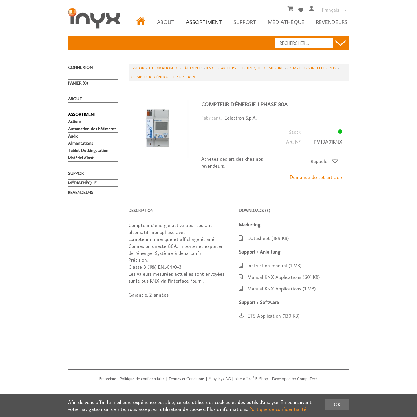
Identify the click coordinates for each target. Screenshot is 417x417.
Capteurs (227, 68)
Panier (78, 83)
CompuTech (307, 378)
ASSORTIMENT (204, 21)
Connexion (80, 67)
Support (244, 21)
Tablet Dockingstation (88, 150)
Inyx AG (224, 378)
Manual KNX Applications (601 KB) (279, 277)
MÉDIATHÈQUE (286, 21)
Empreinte (107, 378)
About (165, 21)
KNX (210, 68)
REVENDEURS (332, 21)
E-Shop (137, 68)
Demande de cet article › (316, 177)
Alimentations (80, 143)
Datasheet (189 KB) (264, 238)
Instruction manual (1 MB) (270, 265)
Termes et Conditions (187, 378)
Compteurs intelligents (311, 68)
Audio (73, 136)
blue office (244, 378)
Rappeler (324, 161)
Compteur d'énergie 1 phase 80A (163, 77)
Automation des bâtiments (92, 128)
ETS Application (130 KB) (269, 316)
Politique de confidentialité (142, 378)
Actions (74, 121)
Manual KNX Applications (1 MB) (277, 289)
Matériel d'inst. (81, 157)
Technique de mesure (262, 68)
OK (337, 404)
